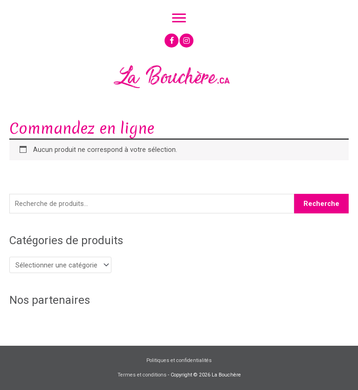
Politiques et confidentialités (179, 360)
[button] (172, 41)
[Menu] (179, 18)
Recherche (321, 203)
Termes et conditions (141, 375)
